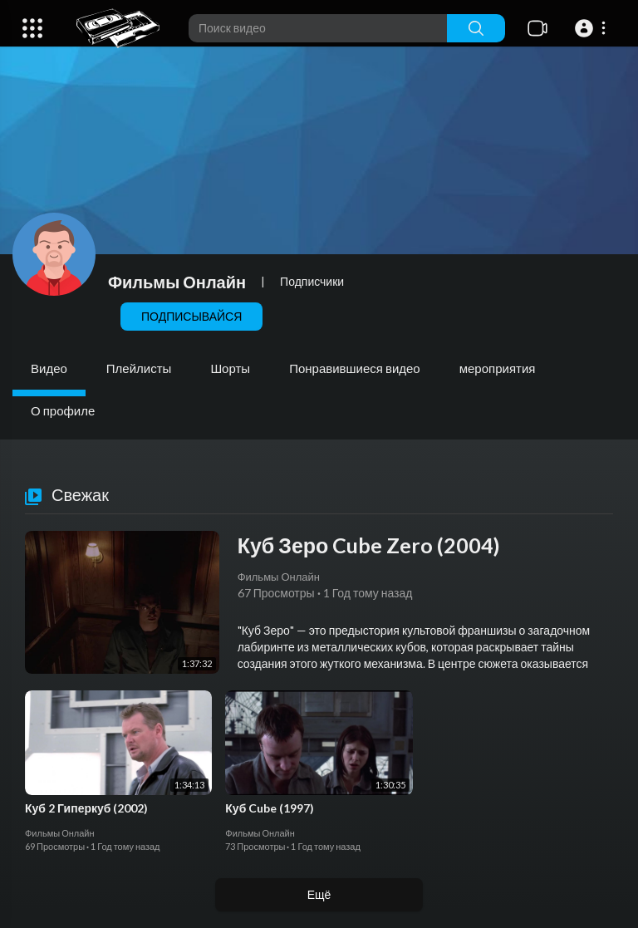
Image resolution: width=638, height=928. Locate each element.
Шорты (230, 368)
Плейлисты (139, 368)
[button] (593, 28)
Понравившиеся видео (354, 368)
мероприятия (497, 368)
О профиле (63, 410)
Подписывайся (191, 316)
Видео (49, 368)
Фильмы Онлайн (177, 282)
